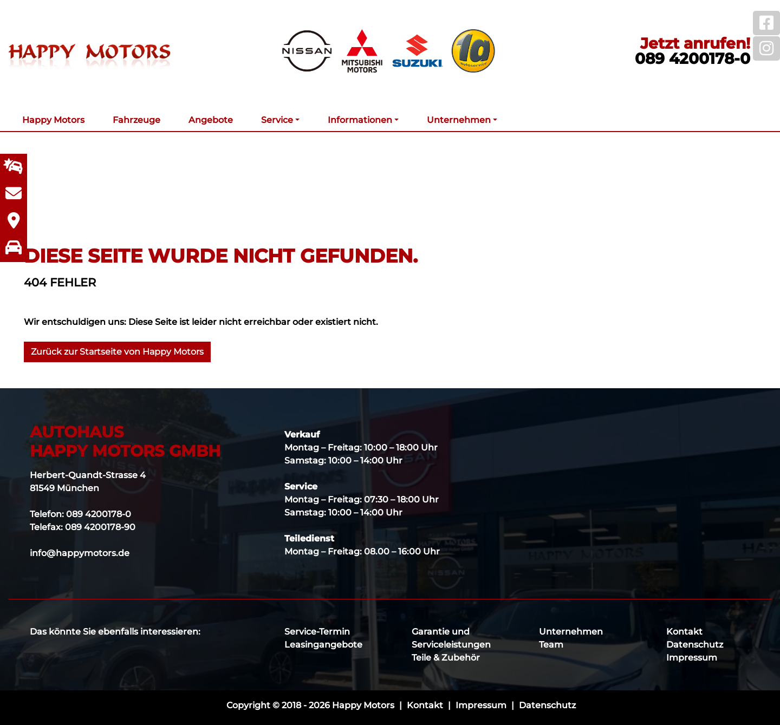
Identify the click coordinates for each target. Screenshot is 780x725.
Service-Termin (317, 631)
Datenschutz (694, 644)
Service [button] (277, 120)
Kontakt (684, 631)
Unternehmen (571, 631)
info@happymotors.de (79, 553)
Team (551, 644)
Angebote (210, 120)
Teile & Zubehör (446, 657)
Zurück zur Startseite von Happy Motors (117, 352)
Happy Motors (53, 120)
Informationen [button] (360, 120)
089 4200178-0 (692, 58)
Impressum (691, 657)
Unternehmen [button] (459, 120)
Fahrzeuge (136, 120)
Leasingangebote (323, 644)
